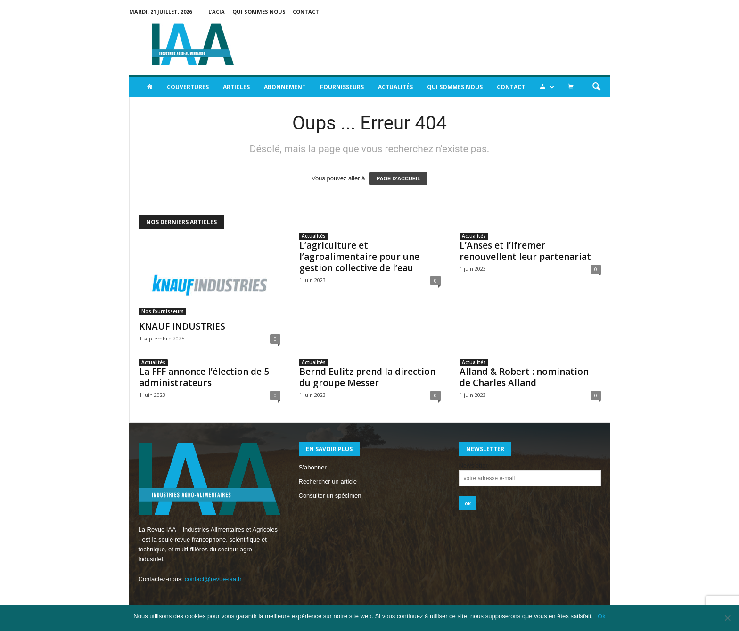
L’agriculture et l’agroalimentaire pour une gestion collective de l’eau (359, 256)
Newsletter (473, 465)
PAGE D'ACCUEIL (398, 178)
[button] (596, 87)
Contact (306, 11)
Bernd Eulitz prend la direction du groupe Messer (367, 377)
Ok (602, 616)
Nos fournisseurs (162, 311)
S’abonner (313, 467)
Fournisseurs (342, 87)
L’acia (216, 11)
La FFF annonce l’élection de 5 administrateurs (204, 377)
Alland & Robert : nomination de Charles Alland (524, 377)
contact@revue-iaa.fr (213, 578)
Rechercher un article (328, 481)
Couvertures (188, 87)
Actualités (395, 87)
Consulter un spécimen (330, 495)
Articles (236, 87)
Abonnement (285, 87)
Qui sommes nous (259, 11)
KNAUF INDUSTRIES (182, 326)
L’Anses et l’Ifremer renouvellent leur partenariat (525, 251)
